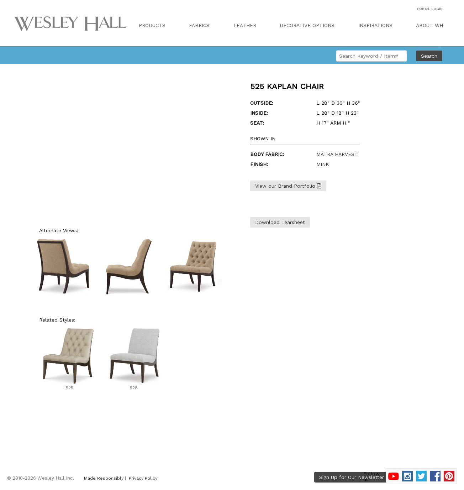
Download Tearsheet (280, 222)
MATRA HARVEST (337, 154)
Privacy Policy (143, 478)
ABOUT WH (429, 25)
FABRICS (199, 25)
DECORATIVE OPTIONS (307, 25)
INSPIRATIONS (375, 25)
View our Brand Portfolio (288, 186)
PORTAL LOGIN (430, 9)
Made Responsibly (103, 478)
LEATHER (244, 25)
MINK (322, 164)
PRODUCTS (152, 25)
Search (429, 56)
